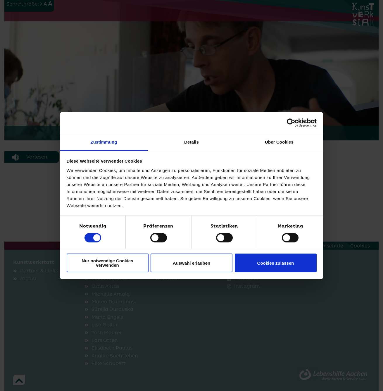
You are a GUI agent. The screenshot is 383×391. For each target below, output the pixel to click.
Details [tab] (191, 141)
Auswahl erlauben (191, 263)
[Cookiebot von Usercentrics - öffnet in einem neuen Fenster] (291, 122)
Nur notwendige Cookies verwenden (107, 263)
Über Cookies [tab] (279, 141)
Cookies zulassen (275, 263)
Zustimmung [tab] (104, 141)
